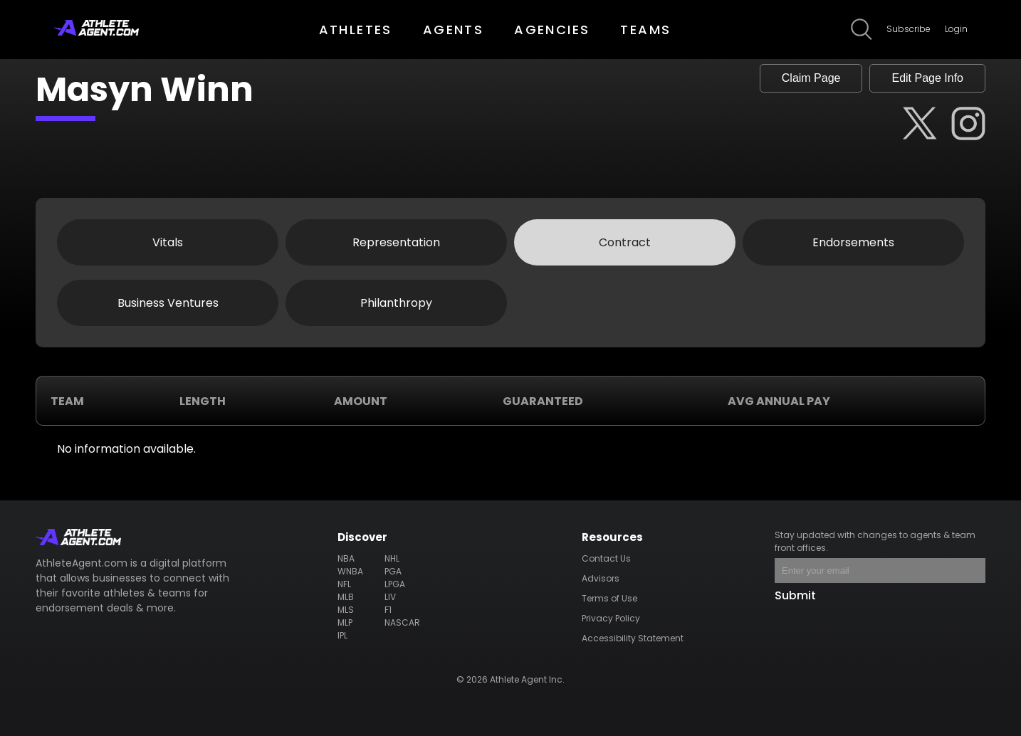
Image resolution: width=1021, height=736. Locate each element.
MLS (345, 610)
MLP (344, 622)
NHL (391, 558)
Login (956, 29)
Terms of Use (609, 598)
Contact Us (606, 558)
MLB (345, 597)
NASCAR (402, 622)
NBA (346, 558)
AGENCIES (552, 29)
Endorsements (853, 242)
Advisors (600, 578)
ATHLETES (355, 29)
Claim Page (811, 78)
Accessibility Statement (633, 638)
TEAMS (645, 29)
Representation (396, 242)
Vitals (167, 242)
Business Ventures (168, 303)
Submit (795, 595)
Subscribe (908, 29)
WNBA (350, 571)
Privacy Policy (611, 618)
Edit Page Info (927, 78)
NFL (344, 584)
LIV (390, 597)
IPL (342, 635)
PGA (393, 571)
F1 (388, 610)
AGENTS (453, 29)
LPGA (394, 584)
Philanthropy (396, 303)
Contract (625, 242)
